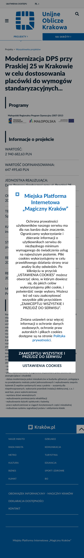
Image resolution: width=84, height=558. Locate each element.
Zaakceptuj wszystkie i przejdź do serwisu (42, 355)
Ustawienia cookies (42, 366)
